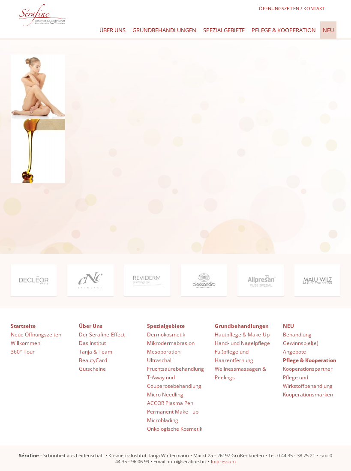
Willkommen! (26, 343)
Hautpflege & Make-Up (242, 334)
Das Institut (92, 343)
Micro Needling (165, 394)
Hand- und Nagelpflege (242, 343)
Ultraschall (160, 360)
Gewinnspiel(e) (300, 343)
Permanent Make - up (172, 411)
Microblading (162, 420)
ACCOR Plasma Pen (170, 403)
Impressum (223, 461)
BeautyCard (93, 360)
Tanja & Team (95, 351)
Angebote (294, 351)
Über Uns (112, 30)
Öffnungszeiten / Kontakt (292, 8)
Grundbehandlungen (164, 30)
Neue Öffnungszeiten (36, 334)
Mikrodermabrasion (171, 343)
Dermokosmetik (166, 334)
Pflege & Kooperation (284, 30)
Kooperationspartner (308, 368)
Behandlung (297, 334)
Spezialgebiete (224, 30)
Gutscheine (92, 368)
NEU (328, 30)
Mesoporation (163, 351)
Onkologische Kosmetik (174, 428)
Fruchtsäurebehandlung (175, 368)
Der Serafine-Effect (102, 334)
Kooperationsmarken (308, 394)
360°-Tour (23, 351)
